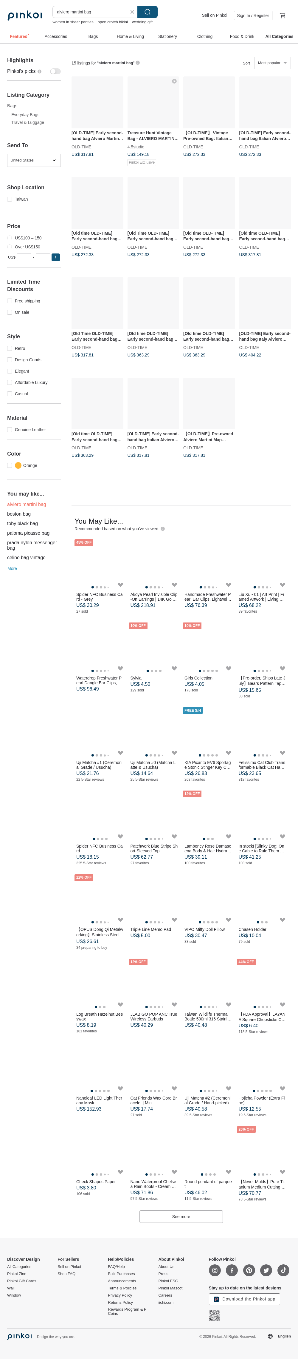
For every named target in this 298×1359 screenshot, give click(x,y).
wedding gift (142, 22)
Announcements (122, 1281)
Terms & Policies (122, 1288)
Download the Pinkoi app (245, 1299)
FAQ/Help (116, 1267)
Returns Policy (120, 1302)
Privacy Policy (120, 1295)
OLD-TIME (81, 146)
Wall (11, 1288)
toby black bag (22, 523)
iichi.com (165, 1302)
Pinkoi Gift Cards (21, 1281)
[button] (56, 257)
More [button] (12, 568)
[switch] (34, 71)
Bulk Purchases (121, 1274)
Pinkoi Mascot (170, 1288)
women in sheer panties (72, 22)
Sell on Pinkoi (214, 15)
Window (14, 1295)
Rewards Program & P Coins (127, 1311)
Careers (165, 1295)
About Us (166, 1267)
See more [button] (181, 1216)
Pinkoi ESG (168, 1281)
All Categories (19, 1267)
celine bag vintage (26, 557)
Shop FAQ (66, 1274)
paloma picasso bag (28, 533)
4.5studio (136, 146)
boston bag (19, 513)
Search (147, 12)
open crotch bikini (113, 22)
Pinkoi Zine (16, 1274)
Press (163, 1274)
